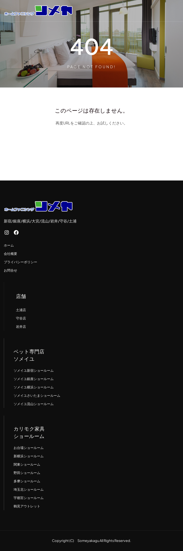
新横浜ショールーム (29, 456)
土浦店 (21, 310)
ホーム (9, 245)
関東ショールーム (27, 464)
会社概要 (10, 253)
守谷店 (21, 318)
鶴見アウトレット (27, 506)
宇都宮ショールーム (29, 497)
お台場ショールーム (29, 447)
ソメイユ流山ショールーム (34, 404)
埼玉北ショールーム (29, 489)
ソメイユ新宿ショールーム (34, 370)
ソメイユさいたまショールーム (37, 395)
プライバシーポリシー (20, 262)
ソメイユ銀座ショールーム (34, 378)
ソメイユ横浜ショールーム (34, 387)
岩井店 (21, 326)
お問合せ (10, 270)
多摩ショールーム (27, 481)
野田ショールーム (27, 472)
